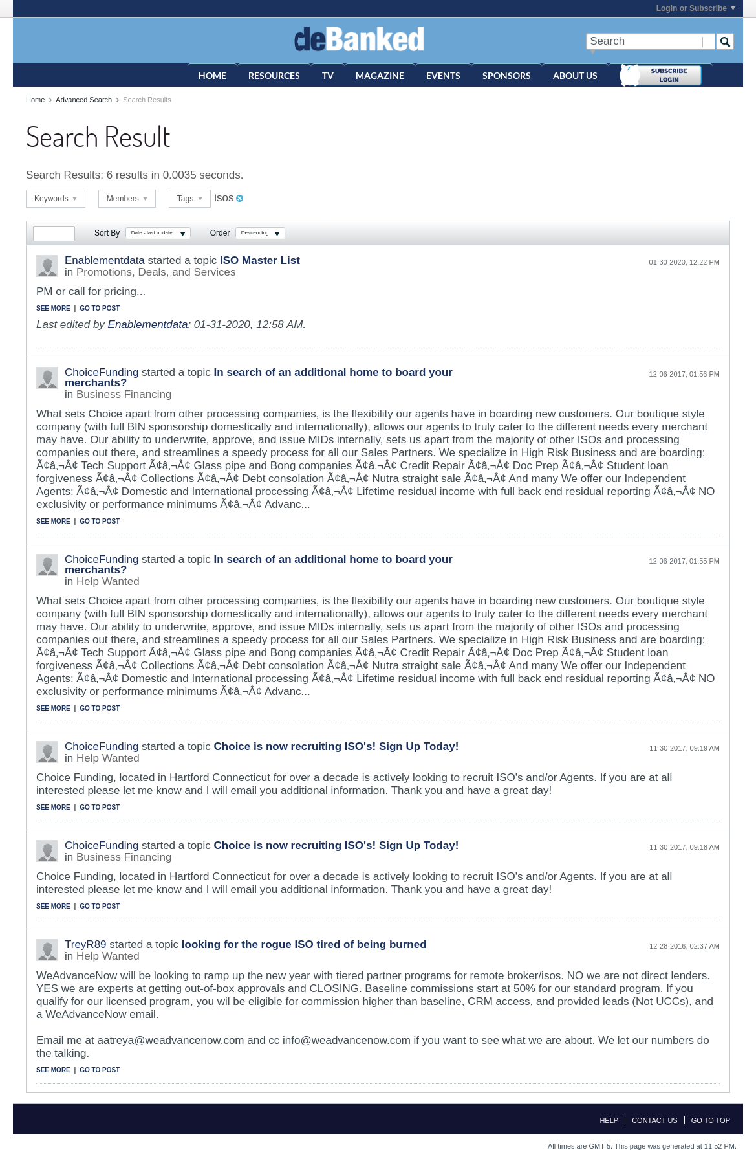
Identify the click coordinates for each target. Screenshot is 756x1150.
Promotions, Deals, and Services (156, 272)
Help (608, 1120)
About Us (575, 75)
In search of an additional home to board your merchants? (259, 377)
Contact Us (655, 1120)
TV (328, 75)
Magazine (380, 75)
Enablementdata (105, 260)
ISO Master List (260, 260)
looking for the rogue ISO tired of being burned (304, 944)
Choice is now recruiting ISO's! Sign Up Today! (336, 746)
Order (220, 233)
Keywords (55, 198)
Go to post (100, 308)
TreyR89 (86, 944)
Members (127, 198)
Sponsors (506, 75)
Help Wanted (108, 581)
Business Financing (123, 394)
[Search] (650, 41)
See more (53, 308)
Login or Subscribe (695, 8)
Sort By (107, 233)
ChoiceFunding (101, 372)
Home (212, 75)
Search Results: (64, 175)
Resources (274, 75)
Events (443, 75)
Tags (189, 198)
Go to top (710, 1120)
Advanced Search (84, 100)
